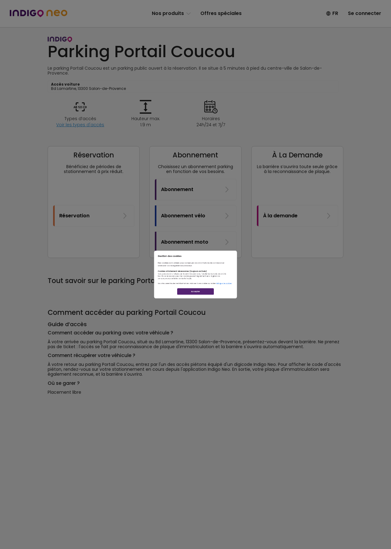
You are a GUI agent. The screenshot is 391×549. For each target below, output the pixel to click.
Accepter (195, 319)
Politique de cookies (271, 298)
